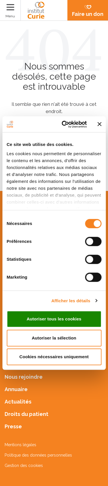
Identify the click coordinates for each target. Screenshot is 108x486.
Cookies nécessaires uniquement (54, 356)
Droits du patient (26, 414)
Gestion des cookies (24, 465)
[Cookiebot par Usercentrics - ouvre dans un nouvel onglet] (64, 124)
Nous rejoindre (24, 377)
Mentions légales (20, 444)
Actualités (18, 402)
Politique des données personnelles (38, 455)
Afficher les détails (70, 300)
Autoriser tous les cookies (53, 318)
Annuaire (16, 389)
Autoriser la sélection (54, 337)
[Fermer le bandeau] (99, 124)
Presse (13, 426)
